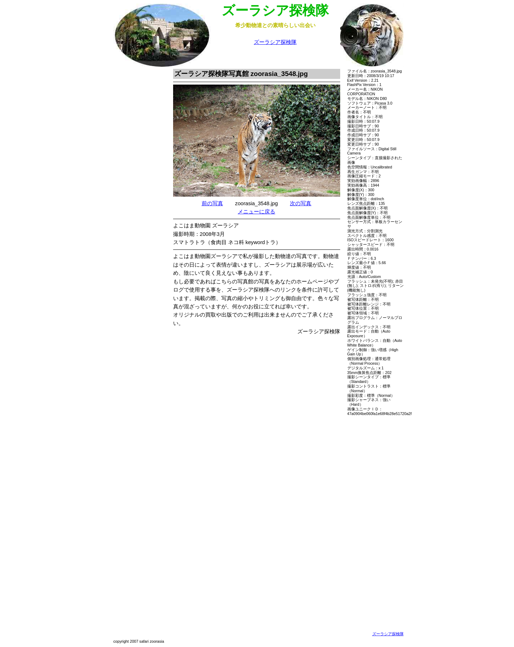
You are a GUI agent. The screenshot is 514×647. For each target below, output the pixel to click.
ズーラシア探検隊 (275, 42)
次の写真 (300, 203)
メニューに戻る (256, 211)
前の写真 (212, 203)
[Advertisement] (136, 176)
